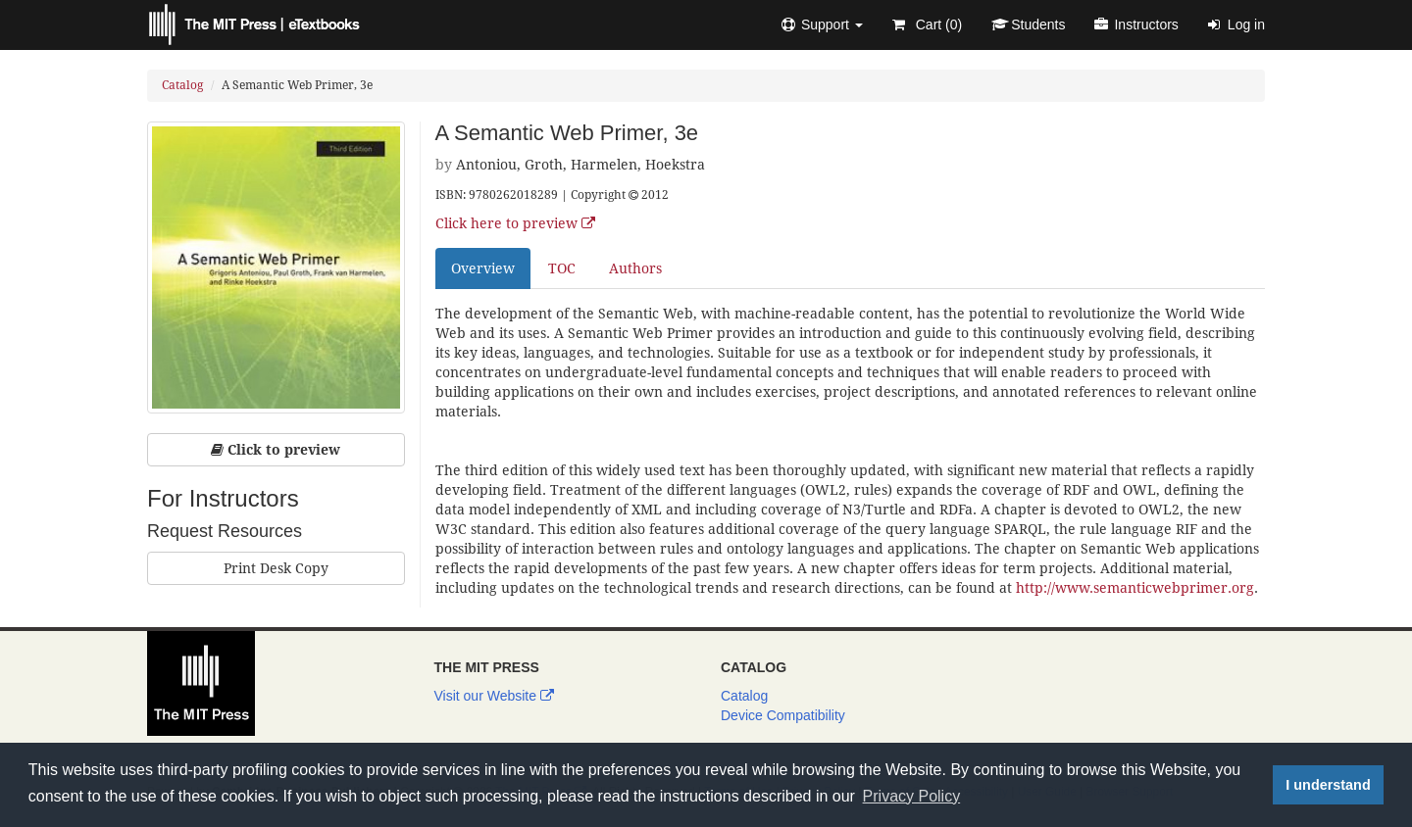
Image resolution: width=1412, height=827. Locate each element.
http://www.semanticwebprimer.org (1135, 588)
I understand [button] (1328, 785)
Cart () (927, 24)
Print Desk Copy (276, 568)
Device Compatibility (783, 715)
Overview (483, 268)
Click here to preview (515, 223)
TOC (562, 268)
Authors (635, 268)
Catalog (182, 85)
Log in (1236, 24)
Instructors (1136, 24)
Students (1028, 24)
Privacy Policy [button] (912, 796)
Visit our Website (494, 696)
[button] (822, 24)
